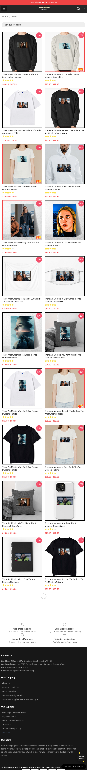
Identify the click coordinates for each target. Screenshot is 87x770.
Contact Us (7, 724)
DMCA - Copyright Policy (13, 695)
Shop (14, 16)
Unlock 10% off (81, 758)
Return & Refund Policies (13, 720)
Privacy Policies (9, 691)
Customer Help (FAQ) (11, 728)
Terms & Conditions (10, 687)
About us (6, 683)
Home (5, 16)
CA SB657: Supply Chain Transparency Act (21, 699)
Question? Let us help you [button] (74, 767)
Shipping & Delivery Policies (14, 712)
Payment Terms (9, 716)
